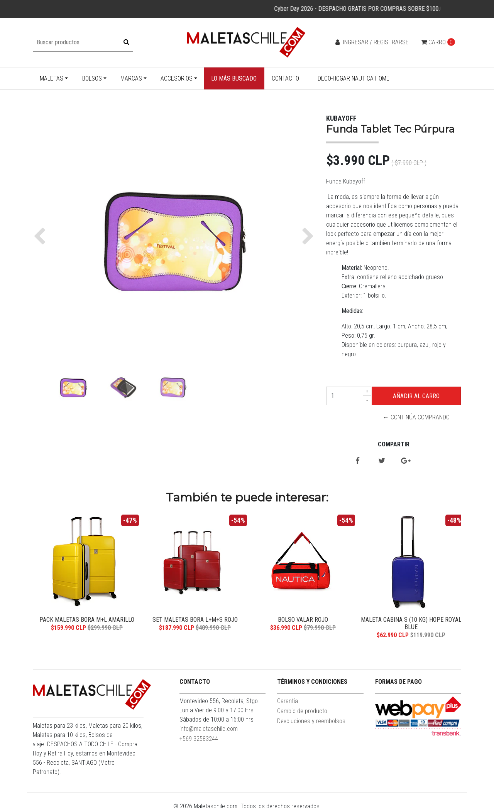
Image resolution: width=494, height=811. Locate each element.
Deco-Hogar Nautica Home (353, 78)
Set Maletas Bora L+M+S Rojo (195, 619)
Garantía (287, 701)
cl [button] (447, 26)
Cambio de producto (302, 711)
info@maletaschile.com (208, 728)
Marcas (131, 78)
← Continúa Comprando (416, 417)
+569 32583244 (198, 738)
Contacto (285, 78)
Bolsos (92, 78)
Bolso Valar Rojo (303, 619)
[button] (41, 236)
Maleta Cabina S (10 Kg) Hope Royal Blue (411, 623)
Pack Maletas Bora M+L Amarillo (86, 619)
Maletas (51, 78)
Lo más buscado (234, 78)
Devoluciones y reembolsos (311, 721)
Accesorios (177, 78)
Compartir (393, 444)
